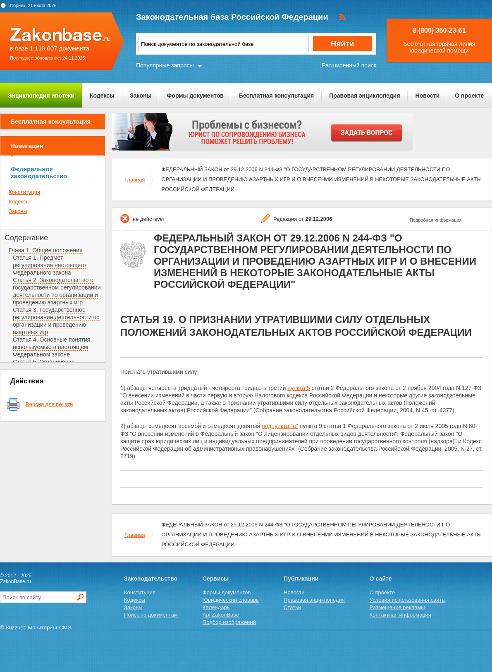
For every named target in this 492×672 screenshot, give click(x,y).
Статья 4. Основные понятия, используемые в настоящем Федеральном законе (52, 347)
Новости (428, 95)
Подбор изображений (229, 622)
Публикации (301, 578)
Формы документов (195, 95)
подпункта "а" (280, 426)
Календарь (216, 607)
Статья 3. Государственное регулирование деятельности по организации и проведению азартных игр (56, 320)
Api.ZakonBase (221, 615)
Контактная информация (400, 615)
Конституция (24, 192)
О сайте (381, 578)
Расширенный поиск (349, 65)
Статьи (292, 607)
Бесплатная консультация (276, 95)
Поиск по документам (151, 615)
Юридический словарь (231, 600)
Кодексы (102, 95)
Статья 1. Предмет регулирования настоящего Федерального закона (49, 265)
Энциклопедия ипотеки (41, 95)
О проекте (469, 95)
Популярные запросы (165, 65)
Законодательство (150, 578)
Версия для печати (49, 404)
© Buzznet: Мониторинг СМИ (36, 627)
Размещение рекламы (397, 607)
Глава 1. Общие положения (46, 250)
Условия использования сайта (407, 600)
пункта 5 (298, 388)
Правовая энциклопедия (364, 95)
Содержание (26, 238)
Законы (140, 95)
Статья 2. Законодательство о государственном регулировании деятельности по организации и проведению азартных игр (56, 291)
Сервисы (216, 578)
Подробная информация (436, 220)
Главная (134, 180)
